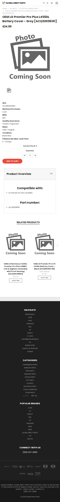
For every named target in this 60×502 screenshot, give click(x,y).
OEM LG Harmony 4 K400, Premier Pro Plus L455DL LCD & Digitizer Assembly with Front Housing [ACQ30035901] (15, 269)
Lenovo (30, 333)
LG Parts (30, 383)
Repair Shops (30, 345)
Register (34, 348)
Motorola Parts (30, 386)
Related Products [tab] (28, 222)
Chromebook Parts (30, 365)
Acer (30, 317)
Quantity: (30, 151)
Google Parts (30, 377)
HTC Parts (30, 380)
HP (30, 330)
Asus (30, 321)
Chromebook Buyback (30, 339)
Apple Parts (30, 371)
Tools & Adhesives (30, 389)
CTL (30, 436)
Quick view (15, 280)
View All (30, 439)
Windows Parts (30, 368)
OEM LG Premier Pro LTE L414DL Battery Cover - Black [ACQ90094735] (44, 266)
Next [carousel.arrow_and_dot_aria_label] (57, 245)
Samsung (30, 324)
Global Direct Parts (30, 433)
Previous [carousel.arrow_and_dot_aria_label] (2, 245)
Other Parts (30, 393)
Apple (30, 430)
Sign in (25, 348)
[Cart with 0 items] (51, 3)
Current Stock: (30, 146)
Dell (30, 327)
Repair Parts (30, 314)
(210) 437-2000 (30, 452)
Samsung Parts (30, 374)
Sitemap (30, 352)
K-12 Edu (30, 336)
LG (30, 342)
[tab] (30, 174)
